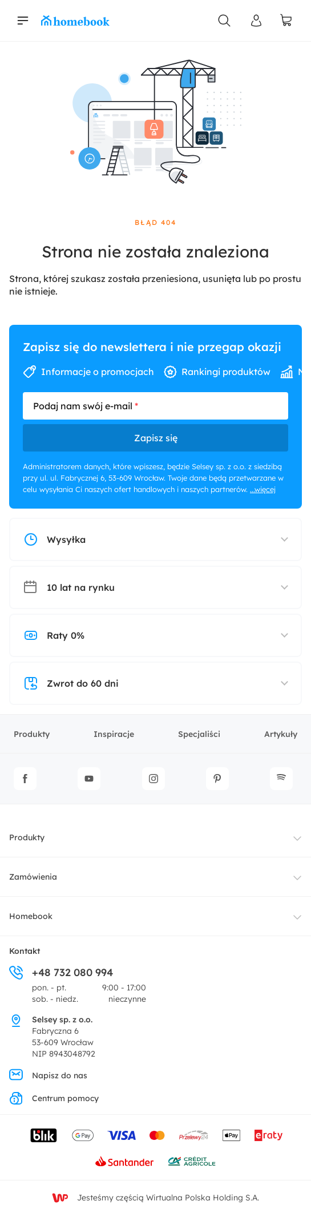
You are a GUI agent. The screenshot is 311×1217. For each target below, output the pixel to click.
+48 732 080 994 (61, 973)
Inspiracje (114, 734)
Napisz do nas (48, 1075)
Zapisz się (155, 438)
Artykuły (280, 734)
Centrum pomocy (54, 1098)
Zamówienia (33, 877)
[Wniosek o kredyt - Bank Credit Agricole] (192, 1161)
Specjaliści (199, 734)
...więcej (263, 489)
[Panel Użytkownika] (256, 20)
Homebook (30, 916)
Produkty (32, 734)
